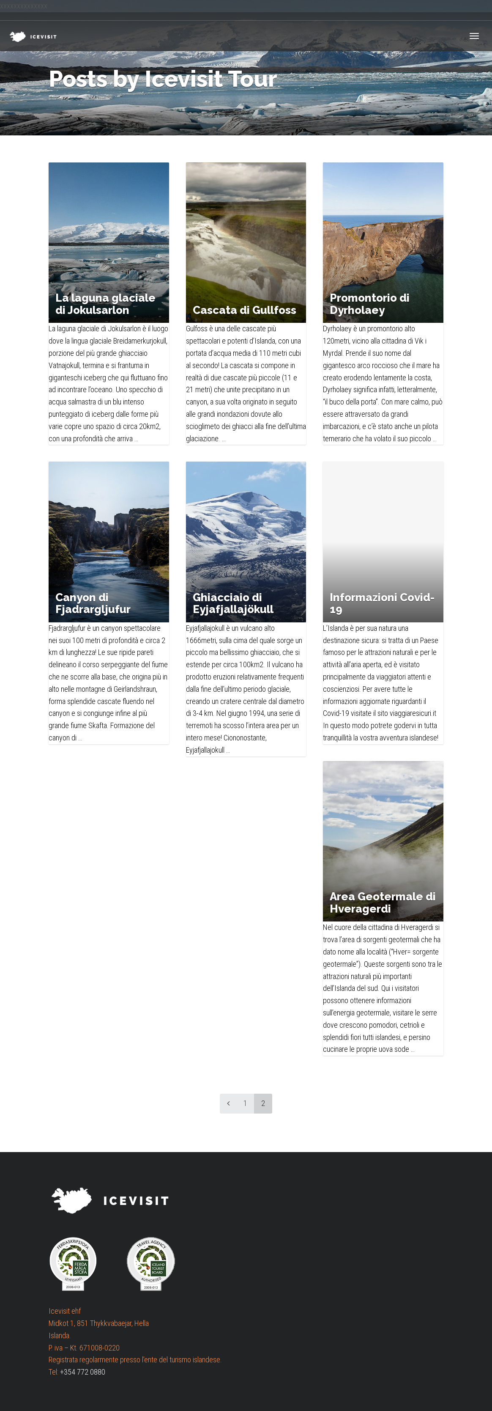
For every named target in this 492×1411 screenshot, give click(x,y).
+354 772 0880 (82, 1371)
